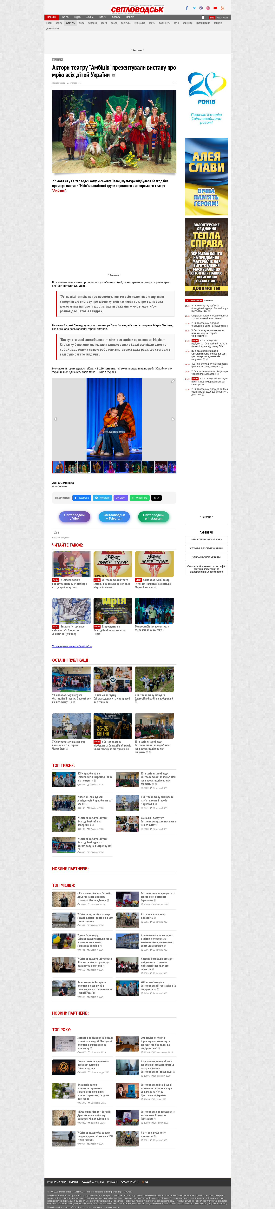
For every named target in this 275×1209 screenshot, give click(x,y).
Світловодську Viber (74, 516)
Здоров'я (92, 23)
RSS (145, 1181)
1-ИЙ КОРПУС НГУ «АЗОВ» (206, 539)
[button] (173, 381)
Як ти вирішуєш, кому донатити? (153, 916)
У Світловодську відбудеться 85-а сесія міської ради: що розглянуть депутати (94, 962)
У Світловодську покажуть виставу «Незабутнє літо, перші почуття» (69, 583)
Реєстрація (222, 17)
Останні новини (194, 300)
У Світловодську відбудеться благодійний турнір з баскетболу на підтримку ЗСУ (112, 745)
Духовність (164, 23)
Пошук (130, 17)
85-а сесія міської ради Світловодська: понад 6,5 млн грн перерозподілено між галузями (152, 747)
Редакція (73, 1181)
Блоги (102, 17)
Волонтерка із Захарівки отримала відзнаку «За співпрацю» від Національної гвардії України (94, 987)
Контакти (112, 1181)
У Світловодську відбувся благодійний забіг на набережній (154, 696)
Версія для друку (60, 537)
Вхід (212, 17)
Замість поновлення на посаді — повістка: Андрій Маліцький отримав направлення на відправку (95, 1043)
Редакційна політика (93, 1181)
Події (49, 23)
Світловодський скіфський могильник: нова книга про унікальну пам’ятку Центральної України (156, 1090)
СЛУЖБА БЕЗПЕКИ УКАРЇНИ (206, 548)
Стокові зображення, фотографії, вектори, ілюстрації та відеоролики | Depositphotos (206, 569)
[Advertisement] (137, 40)
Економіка (139, 23)
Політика (126, 23)
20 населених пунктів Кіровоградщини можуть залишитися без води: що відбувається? (155, 1043)
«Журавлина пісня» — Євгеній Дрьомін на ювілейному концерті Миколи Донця (93, 897)
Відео (77, 17)
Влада (114, 23)
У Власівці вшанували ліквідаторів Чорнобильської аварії (94, 800)
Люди (81, 23)
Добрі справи (52, 28)
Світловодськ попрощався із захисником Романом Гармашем (157, 897)
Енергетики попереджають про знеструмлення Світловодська (93, 1065)
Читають (208, 300)
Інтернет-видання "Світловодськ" (72, 1191)
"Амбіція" (58, 190)
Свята (152, 23)
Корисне (218, 23)
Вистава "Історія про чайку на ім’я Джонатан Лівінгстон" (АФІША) (68, 630)
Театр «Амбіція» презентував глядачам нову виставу (152, 628)
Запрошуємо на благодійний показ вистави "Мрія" (109, 630)
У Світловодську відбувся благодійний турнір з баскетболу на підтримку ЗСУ (71, 698)
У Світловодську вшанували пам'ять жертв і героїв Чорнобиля (68, 745)
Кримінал (188, 23)
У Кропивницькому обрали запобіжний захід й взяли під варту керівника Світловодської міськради (158, 1066)
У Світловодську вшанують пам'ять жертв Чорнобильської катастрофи (210, 381)
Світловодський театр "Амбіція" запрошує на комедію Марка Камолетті (112, 583)
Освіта (59, 23)
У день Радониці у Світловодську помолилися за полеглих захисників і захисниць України (94, 940)
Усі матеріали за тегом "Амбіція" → (72, 646)
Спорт (104, 23)
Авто (176, 23)
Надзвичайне (203, 23)
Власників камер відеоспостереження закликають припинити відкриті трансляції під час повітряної (93, 1091)
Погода (116, 17)
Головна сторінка (56, 1181)
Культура (70, 23)
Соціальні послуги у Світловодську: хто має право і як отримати (112, 698)
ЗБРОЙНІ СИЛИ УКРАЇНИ (206, 557)
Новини (51, 17)
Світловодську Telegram (114, 516)
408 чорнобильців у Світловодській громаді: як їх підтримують (94, 777)
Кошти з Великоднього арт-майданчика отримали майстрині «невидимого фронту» (157, 964)
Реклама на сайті (129, 1181)
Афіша (90, 17)
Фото (65, 17)
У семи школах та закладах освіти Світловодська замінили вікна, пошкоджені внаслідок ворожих (157, 940)
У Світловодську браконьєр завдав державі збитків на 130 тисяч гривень (95, 918)
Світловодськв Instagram (153, 516)
